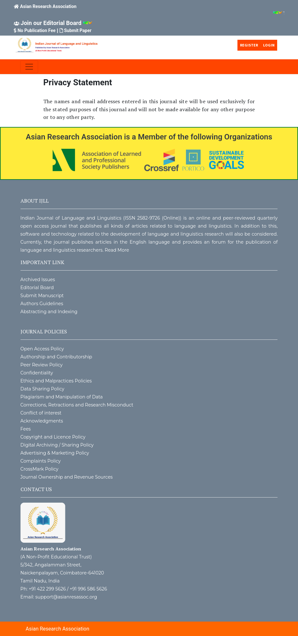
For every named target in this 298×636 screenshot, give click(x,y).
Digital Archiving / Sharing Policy (57, 445)
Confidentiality (37, 373)
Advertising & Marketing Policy (55, 453)
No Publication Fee (37, 30)
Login (269, 45)
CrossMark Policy (40, 469)
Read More (117, 250)
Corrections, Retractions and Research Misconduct (77, 405)
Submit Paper (77, 30)
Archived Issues (38, 279)
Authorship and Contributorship (56, 357)
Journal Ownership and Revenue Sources (67, 477)
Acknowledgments (42, 421)
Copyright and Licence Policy (53, 437)
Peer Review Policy (42, 365)
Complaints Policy (41, 461)
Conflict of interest (41, 413)
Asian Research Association (48, 6)
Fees (26, 429)
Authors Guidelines (42, 303)
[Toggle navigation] (29, 66)
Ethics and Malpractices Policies (56, 381)
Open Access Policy (42, 349)
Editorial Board (37, 287)
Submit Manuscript (42, 295)
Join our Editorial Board (51, 23)
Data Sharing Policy (42, 389)
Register (249, 45)
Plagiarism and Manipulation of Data (62, 397)
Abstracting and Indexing (49, 311)
